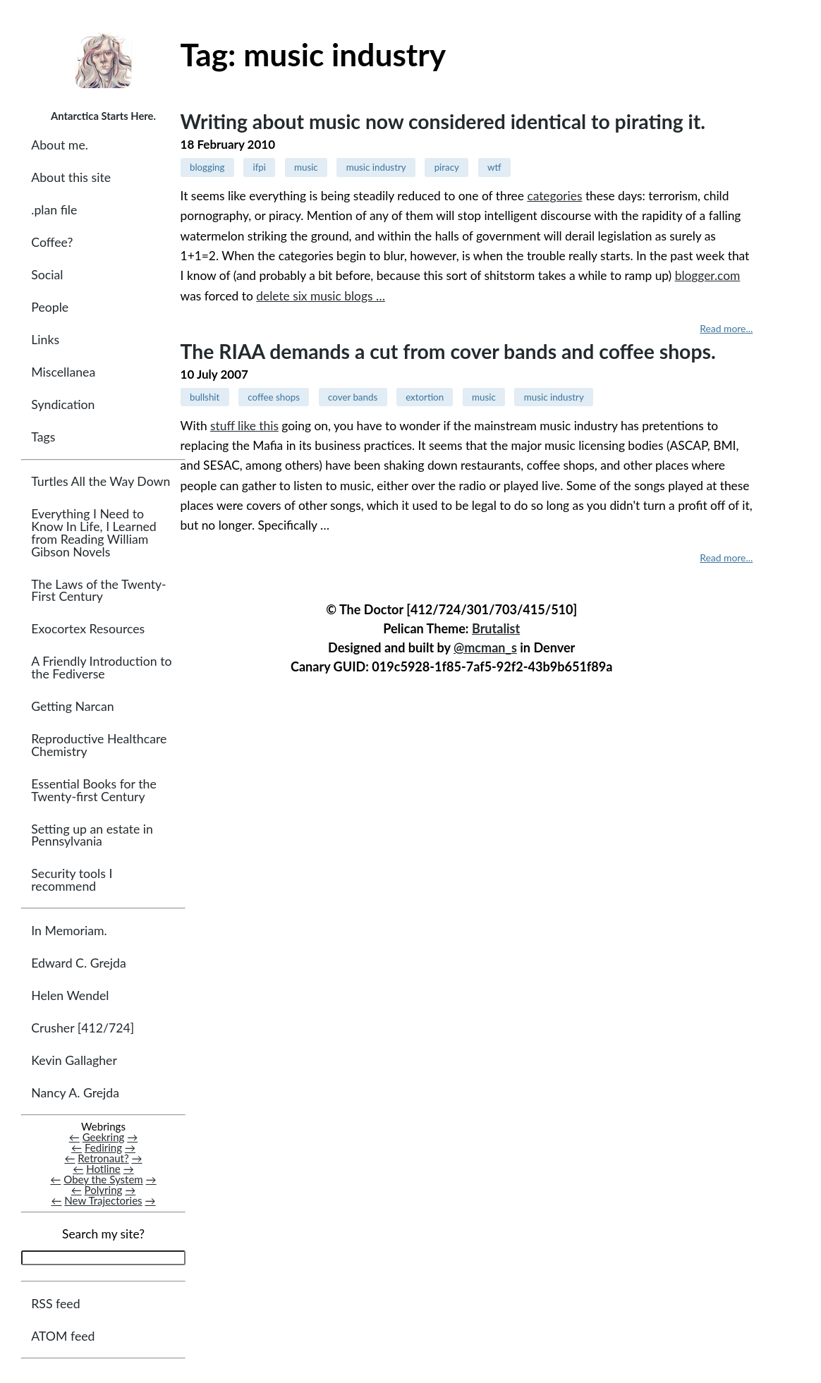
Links (45, 339)
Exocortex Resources (88, 628)
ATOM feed (63, 1336)
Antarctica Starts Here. (103, 115)
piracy (446, 167)
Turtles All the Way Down (100, 481)
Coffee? (52, 242)
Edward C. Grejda (78, 963)
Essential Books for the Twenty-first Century (93, 790)
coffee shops (274, 397)
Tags (43, 436)
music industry (376, 167)
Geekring (104, 1137)
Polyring (104, 1189)
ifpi (259, 167)
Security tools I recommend (71, 880)
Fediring (103, 1147)
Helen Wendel (70, 995)
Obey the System (103, 1179)
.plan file (54, 209)
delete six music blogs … (320, 295)
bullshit (204, 397)
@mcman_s (485, 647)
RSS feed (55, 1303)
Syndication (63, 404)
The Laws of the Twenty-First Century (98, 590)
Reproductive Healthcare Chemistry (98, 745)
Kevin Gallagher (74, 1060)
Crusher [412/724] (82, 1028)
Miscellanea (63, 372)
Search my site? (103, 1233)
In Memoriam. (69, 930)
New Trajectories (103, 1200)
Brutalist (496, 628)
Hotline (103, 1168)
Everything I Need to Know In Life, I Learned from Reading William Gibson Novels (93, 532)
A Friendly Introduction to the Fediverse (101, 667)
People (49, 307)
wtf (494, 167)
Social (47, 274)
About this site (71, 177)
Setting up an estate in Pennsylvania (92, 835)
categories (554, 195)
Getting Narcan (72, 706)
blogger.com (708, 275)
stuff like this (244, 425)
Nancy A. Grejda (75, 1092)
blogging (207, 167)
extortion (425, 397)
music (306, 167)
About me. (59, 145)
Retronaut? (103, 1158)
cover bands (352, 397)
